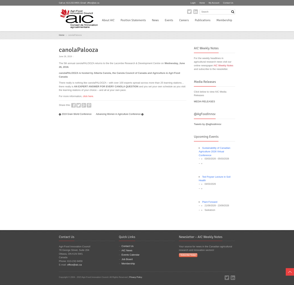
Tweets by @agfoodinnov (207, 124)
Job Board (127, 259)
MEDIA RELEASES (204, 101)
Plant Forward (209, 201)
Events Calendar (131, 254)
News (155, 20)
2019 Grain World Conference (77, 114)
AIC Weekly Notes (223, 65)
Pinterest (89, 105)
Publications (202, 20)
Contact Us (228, 3)
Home (202, 3)
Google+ (84, 105)
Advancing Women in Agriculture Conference (118, 114)
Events (169, 20)
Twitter (189, 11)
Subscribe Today (188, 255)
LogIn (193, 3)
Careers (184, 20)
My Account (214, 3)
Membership (224, 20)
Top (290, 272)
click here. (88, 96)
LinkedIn (195, 11)
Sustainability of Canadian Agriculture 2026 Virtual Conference (214, 152)
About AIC (108, 20)
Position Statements (133, 20)
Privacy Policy (135, 277)
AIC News (127, 250)
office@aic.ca (93, 3)
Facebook (73, 105)
